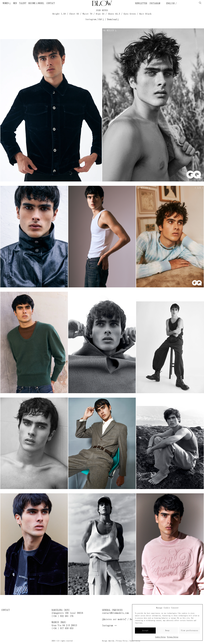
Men (15, 3)
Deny (167, 630)
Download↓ (113, 19)
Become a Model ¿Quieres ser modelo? (38, 3)
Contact (50, 3)
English (170, 3)
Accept (145, 630)
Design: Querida (108, 641)
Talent (22, 3)
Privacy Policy (172, 637)
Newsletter (141, 3)
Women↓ (7, 3)
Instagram (154, 3)
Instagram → (109, 625)
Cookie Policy (160, 637)
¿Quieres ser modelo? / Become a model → (126, 619)
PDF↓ (101, 19)
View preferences (189, 630)
